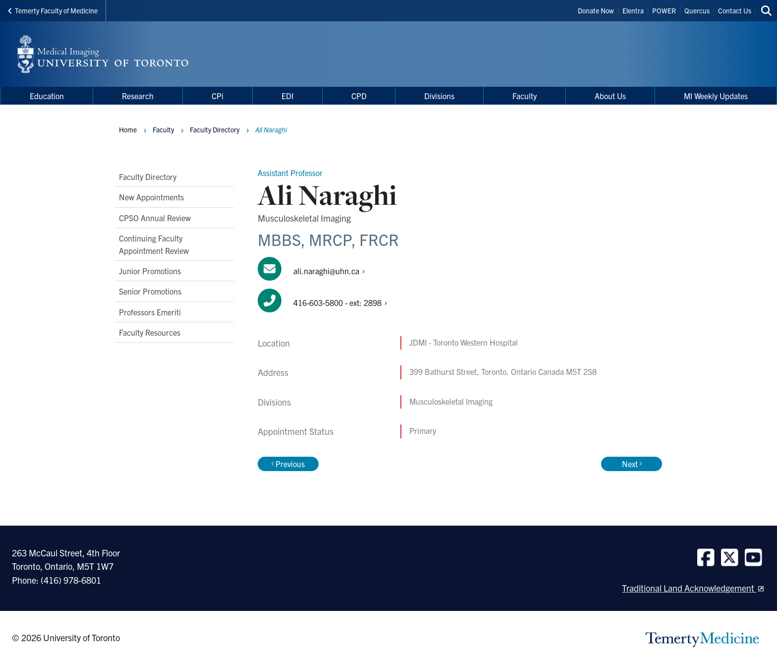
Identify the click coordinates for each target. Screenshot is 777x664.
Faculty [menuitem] (524, 96)
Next (632, 464)
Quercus (697, 10)
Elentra (633, 10)
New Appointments (151, 197)
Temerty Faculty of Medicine (53, 10)
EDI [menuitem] (287, 96)
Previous (288, 464)
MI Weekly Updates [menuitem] (716, 96)
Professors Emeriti (150, 312)
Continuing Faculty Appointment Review (154, 244)
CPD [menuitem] (359, 96)
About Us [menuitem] (610, 96)
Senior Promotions (150, 291)
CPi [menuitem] (217, 96)
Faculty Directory (147, 176)
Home (128, 129)
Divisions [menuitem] (439, 96)
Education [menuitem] (47, 96)
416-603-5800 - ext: (342, 302)
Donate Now (596, 10)
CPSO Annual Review (155, 218)
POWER (664, 10)
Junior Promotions (150, 271)
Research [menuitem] (138, 96)
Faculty (163, 129)
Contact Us (734, 10)
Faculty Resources (149, 332)
